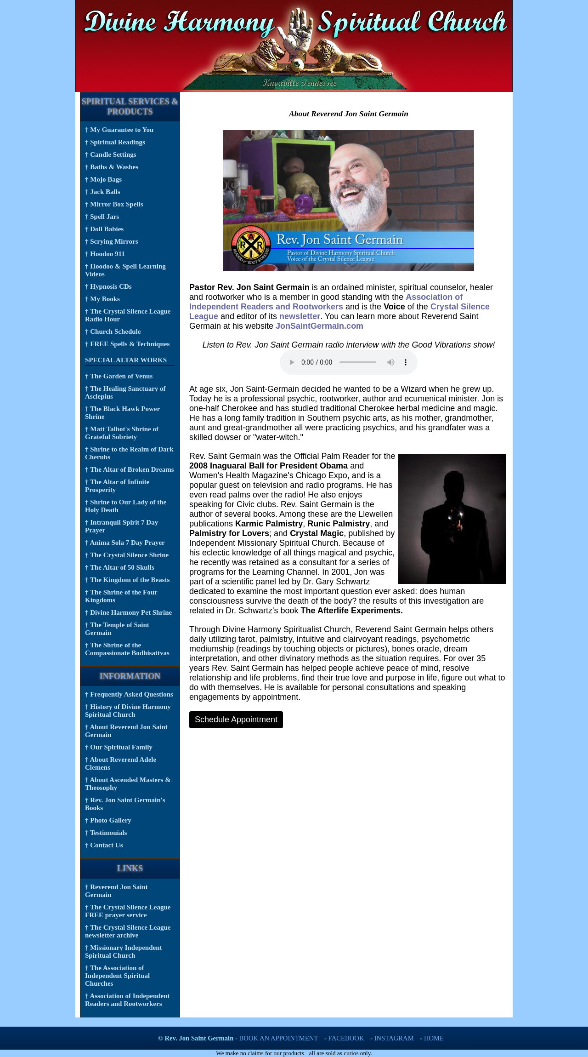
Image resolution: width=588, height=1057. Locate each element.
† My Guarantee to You (119, 129)
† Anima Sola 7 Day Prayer (125, 542)
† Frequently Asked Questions (129, 694)
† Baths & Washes (111, 167)
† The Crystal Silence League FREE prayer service (127, 911)
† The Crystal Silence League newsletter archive (127, 931)
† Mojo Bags (103, 179)
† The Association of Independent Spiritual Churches (117, 975)
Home (434, 1038)
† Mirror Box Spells (114, 204)
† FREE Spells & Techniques (127, 344)
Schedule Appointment (236, 719)
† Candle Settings (110, 154)
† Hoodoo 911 (105, 253)
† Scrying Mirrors (111, 241)
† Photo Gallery (108, 820)
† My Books (102, 299)
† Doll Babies (104, 229)
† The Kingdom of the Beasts (127, 579)
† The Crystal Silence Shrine (127, 555)
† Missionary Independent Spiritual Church (123, 951)
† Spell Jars (102, 216)
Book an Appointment (278, 1038)
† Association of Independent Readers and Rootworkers (127, 999)
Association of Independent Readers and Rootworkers (326, 301)
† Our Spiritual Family (119, 747)
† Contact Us (104, 845)
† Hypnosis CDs (108, 286)
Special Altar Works (126, 360)
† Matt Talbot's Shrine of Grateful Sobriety (121, 432)
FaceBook (346, 1038)
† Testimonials (106, 832)
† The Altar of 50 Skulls (119, 567)
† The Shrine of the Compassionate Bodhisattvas (127, 649)
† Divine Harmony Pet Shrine (128, 612)
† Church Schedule (113, 331)
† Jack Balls (102, 191)
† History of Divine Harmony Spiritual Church (128, 710)
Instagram (394, 1038)
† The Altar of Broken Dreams (129, 469)
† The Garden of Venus (119, 376)
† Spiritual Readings (115, 142)
